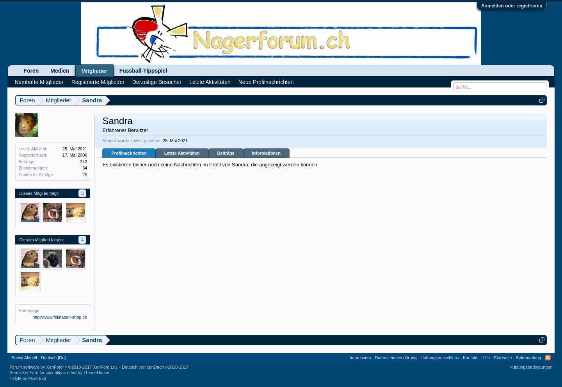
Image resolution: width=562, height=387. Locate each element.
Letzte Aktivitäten (182, 153)
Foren (31, 71)
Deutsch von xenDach (155, 367)
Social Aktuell (24, 357)
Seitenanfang (528, 357)
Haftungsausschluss (440, 357)
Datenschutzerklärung (396, 357)
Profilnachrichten (128, 153)
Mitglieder (94, 71)
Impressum (360, 357)
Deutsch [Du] (53, 357)
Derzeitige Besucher (156, 82)
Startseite (503, 357)
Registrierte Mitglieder (97, 82)
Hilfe (485, 357)
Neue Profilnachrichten (266, 82)
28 (84, 174)
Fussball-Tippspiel (143, 71)
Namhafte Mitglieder (38, 82)
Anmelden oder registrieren (511, 6)
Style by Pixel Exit (29, 378)
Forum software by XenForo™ (63, 367)
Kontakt (470, 357)
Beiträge (226, 153)
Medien (59, 71)
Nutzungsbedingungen (531, 367)
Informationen (266, 153)
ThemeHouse (96, 372)
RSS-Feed (548, 357)
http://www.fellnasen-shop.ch (59, 317)
